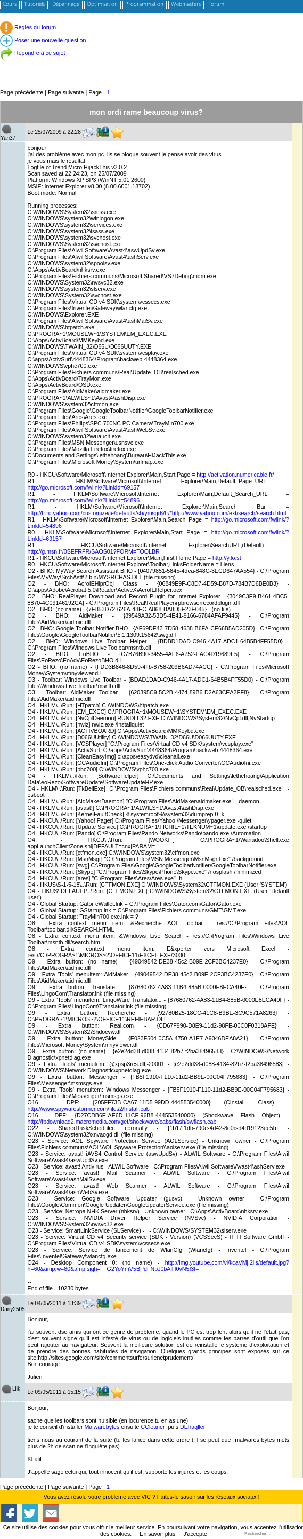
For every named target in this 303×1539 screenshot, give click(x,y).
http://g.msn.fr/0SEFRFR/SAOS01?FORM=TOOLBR (94, 551)
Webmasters (186, 4)
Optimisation (102, 4)
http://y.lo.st (226, 558)
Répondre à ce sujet (32, 53)
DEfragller (192, 1427)
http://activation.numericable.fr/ (235, 474)
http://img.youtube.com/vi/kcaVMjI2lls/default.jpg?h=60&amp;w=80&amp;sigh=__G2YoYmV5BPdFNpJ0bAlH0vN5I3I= (158, 1265)
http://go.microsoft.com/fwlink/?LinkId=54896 (84, 500)
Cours (10, 4)
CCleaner (154, 1427)
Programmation (144, 4)
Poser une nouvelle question (43, 40)
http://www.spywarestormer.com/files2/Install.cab (89, 1109)
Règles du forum (28, 27)
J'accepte (195, 1533)
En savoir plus (157, 1533)
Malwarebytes (102, 1427)
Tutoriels (34, 4)
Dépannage (65, 4)
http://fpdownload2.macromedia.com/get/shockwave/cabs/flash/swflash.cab (122, 1121)
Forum (216, 4)
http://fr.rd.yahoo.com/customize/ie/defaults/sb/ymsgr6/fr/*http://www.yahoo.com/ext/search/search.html (157, 513)
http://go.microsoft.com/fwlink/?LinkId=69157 (84, 487)
